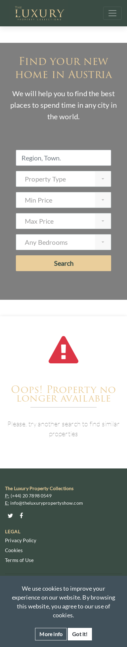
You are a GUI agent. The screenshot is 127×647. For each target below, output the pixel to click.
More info (51, 634)
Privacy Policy (21, 540)
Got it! (79, 634)
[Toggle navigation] (112, 13)
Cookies (14, 550)
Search (63, 263)
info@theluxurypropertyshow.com (46, 503)
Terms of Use (19, 560)
